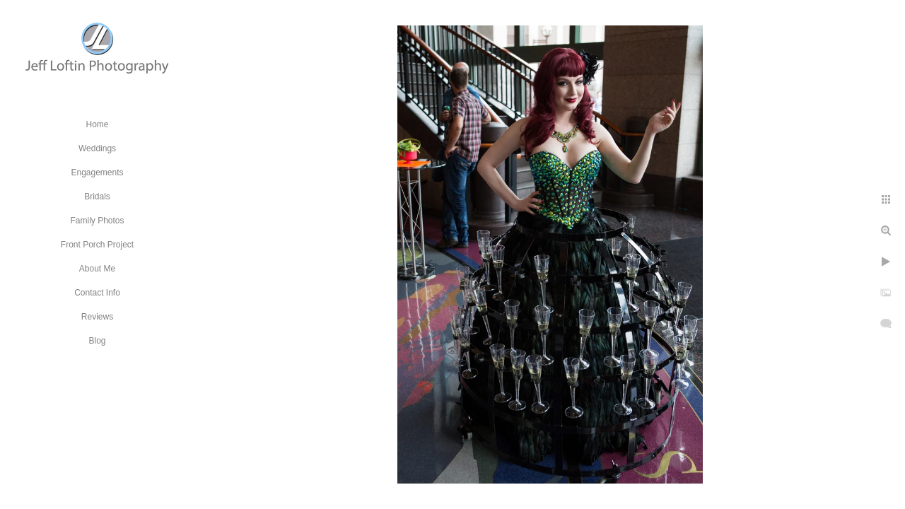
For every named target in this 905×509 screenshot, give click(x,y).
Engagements (97, 172)
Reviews (97, 317)
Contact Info (97, 293)
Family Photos (97, 221)
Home (97, 124)
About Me (97, 269)
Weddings (97, 148)
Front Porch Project (97, 245)
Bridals (97, 196)
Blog (96, 341)
